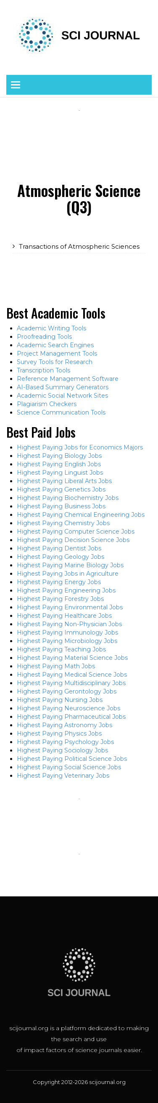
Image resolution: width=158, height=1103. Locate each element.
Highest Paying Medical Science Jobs (72, 674)
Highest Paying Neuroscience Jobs (68, 708)
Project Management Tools (57, 353)
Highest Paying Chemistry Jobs (63, 523)
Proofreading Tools (44, 336)
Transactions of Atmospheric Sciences (79, 246)
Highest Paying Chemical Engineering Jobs (81, 514)
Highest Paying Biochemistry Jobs (67, 498)
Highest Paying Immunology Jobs (67, 632)
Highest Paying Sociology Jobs (62, 750)
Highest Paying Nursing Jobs (60, 700)
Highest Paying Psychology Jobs (65, 742)
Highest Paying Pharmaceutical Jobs (71, 716)
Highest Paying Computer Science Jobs (75, 531)
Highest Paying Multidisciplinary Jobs (71, 683)
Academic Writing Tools (51, 328)
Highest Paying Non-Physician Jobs (69, 624)
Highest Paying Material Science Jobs (72, 658)
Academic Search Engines (55, 345)
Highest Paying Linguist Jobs (60, 472)
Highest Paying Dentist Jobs (59, 548)
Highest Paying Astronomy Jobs (64, 725)
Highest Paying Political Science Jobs (72, 759)
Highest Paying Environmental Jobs (70, 607)
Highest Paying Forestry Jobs (60, 599)
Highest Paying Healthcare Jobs (64, 615)
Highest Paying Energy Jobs (59, 582)
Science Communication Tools (61, 412)
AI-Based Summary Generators (62, 387)
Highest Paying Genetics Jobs (61, 489)
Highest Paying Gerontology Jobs (66, 691)
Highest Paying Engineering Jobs (66, 590)
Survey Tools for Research (54, 362)
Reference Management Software (67, 379)
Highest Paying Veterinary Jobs (63, 775)
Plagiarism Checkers (46, 404)
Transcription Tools (43, 370)
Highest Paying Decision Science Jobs (73, 540)
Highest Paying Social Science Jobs (69, 767)
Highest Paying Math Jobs (56, 666)
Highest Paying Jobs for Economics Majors (80, 447)
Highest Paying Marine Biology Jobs (70, 565)
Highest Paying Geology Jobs (60, 557)
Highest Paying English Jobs (59, 464)
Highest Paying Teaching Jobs (61, 649)
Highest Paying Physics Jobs (59, 733)
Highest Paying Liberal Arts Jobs (64, 481)
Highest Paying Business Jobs (61, 506)
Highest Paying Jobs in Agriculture (67, 573)
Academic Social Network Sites (62, 395)
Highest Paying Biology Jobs (59, 456)
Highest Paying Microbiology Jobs (67, 641)
